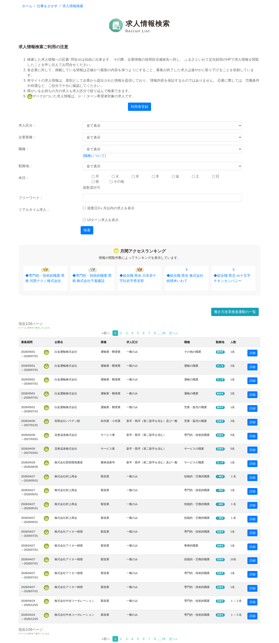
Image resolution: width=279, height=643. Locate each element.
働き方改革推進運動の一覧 (235, 312)
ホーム (27, 6)
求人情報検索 (72, 6)
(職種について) (94, 156)
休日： (24, 178)
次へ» (173, 333)
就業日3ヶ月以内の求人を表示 (108, 208)
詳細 (252, 353)
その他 (117, 181)
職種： (24, 149)
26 (164, 333)
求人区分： (27, 125)
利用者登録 (139, 106)
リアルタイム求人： (34, 209)
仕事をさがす (47, 6)
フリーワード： (31, 198)
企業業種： (27, 137)
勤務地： (25, 166)
